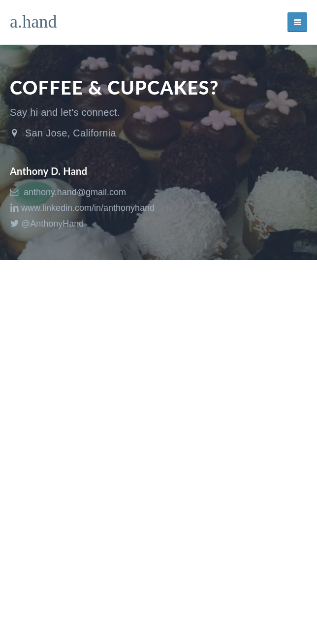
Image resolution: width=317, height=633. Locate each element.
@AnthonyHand (47, 224)
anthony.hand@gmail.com (68, 192)
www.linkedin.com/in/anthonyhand (82, 208)
